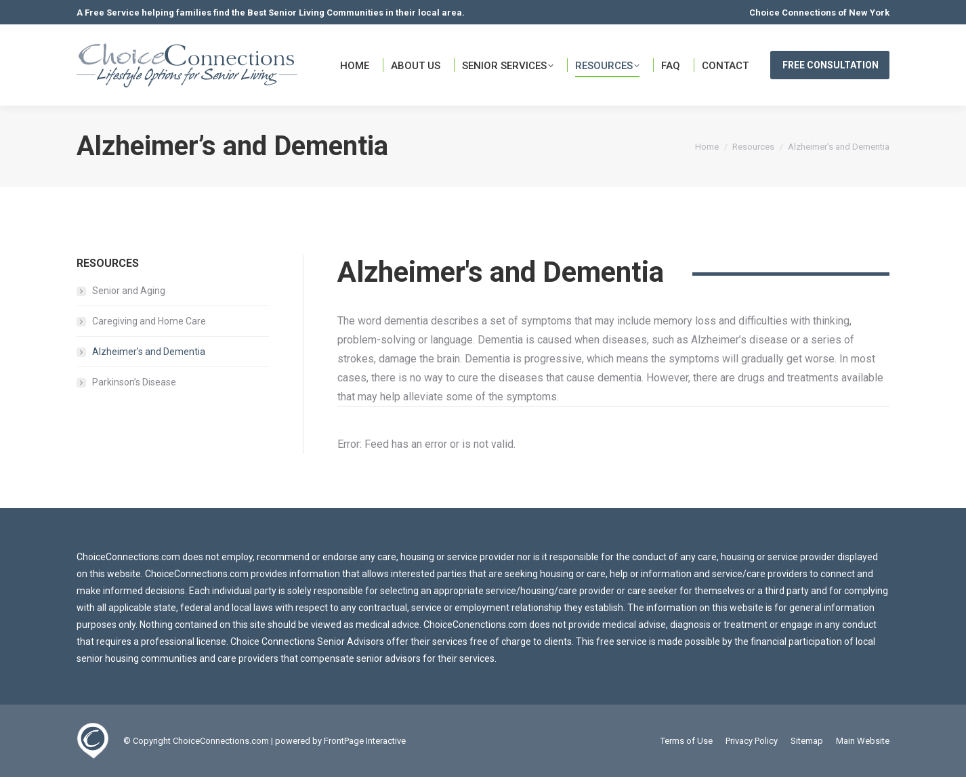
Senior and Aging (128, 290)
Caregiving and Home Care (149, 321)
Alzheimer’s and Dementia (148, 351)
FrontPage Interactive (365, 741)
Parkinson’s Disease (134, 382)
